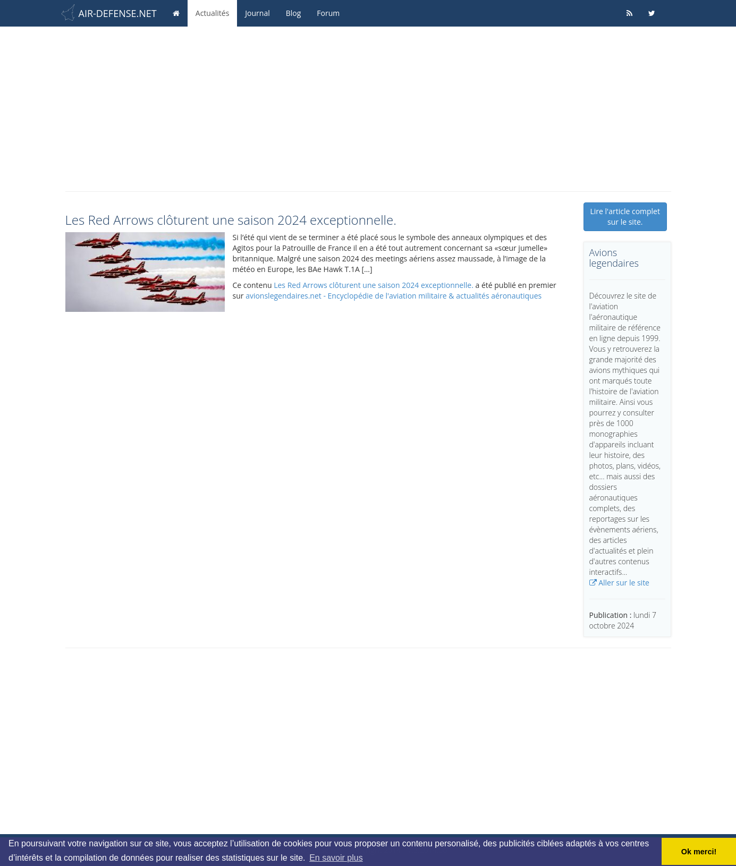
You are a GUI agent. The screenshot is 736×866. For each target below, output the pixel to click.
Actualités (213, 13)
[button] (145, 272)
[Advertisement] (368, 106)
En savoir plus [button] (336, 857)
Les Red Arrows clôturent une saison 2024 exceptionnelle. (373, 285)
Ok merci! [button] (698, 851)
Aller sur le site (619, 583)
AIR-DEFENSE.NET (118, 13)
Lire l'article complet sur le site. (625, 216)
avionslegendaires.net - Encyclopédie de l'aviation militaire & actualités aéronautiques (394, 296)
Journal (257, 13)
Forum (328, 13)
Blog (293, 13)
